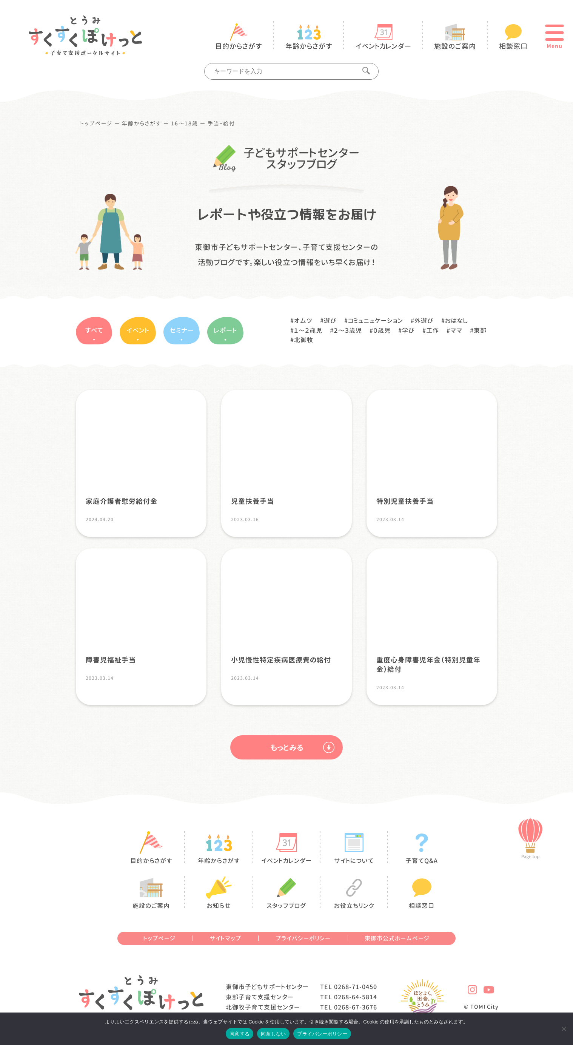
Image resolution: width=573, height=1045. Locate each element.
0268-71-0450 (355, 987)
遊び (330, 320)
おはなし (456, 320)
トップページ (96, 123)
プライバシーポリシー (303, 938)
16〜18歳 (184, 123)
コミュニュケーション (375, 320)
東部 (480, 330)
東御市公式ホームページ (397, 938)
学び (408, 330)
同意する (240, 1034)
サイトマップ (225, 938)
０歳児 (382, 330)
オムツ (303, 320)
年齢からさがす (142, 123)
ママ (456, 330)
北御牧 (303, 340)
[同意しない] (563, 1029)
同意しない (273, 1034)
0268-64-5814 (355, 997)
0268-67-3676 (355, 1007)
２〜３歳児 (348, 330)
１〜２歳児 (308, 330)
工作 (432, 330)
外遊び (424, 320)
